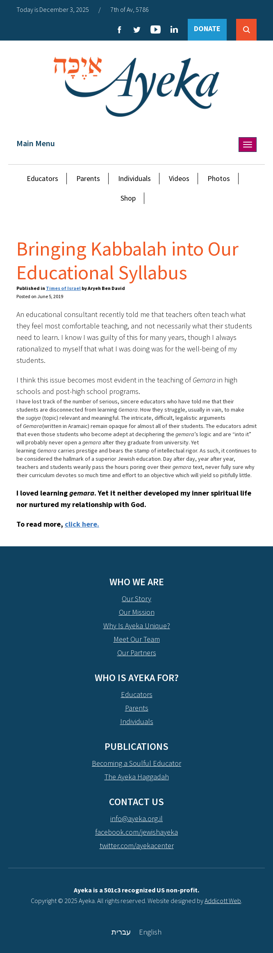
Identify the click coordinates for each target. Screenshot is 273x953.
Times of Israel (63, 288)
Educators (42, 178)
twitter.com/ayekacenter (137, 845)
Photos (218, 178)
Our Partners (136, 652)
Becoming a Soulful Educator (136, 763)
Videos (179, 178)
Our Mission (137, 612)
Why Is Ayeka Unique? (136, 625)
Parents (88, 178)
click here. (82, 524)
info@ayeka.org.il (136, 818)
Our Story (136, 598)
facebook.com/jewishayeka (136, 832)
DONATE (207, 28)
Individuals (134, 178)
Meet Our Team (137, 639)
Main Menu (35, 143)
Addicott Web (223, 900)
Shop (128, 198)
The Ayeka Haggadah (137, 776)
